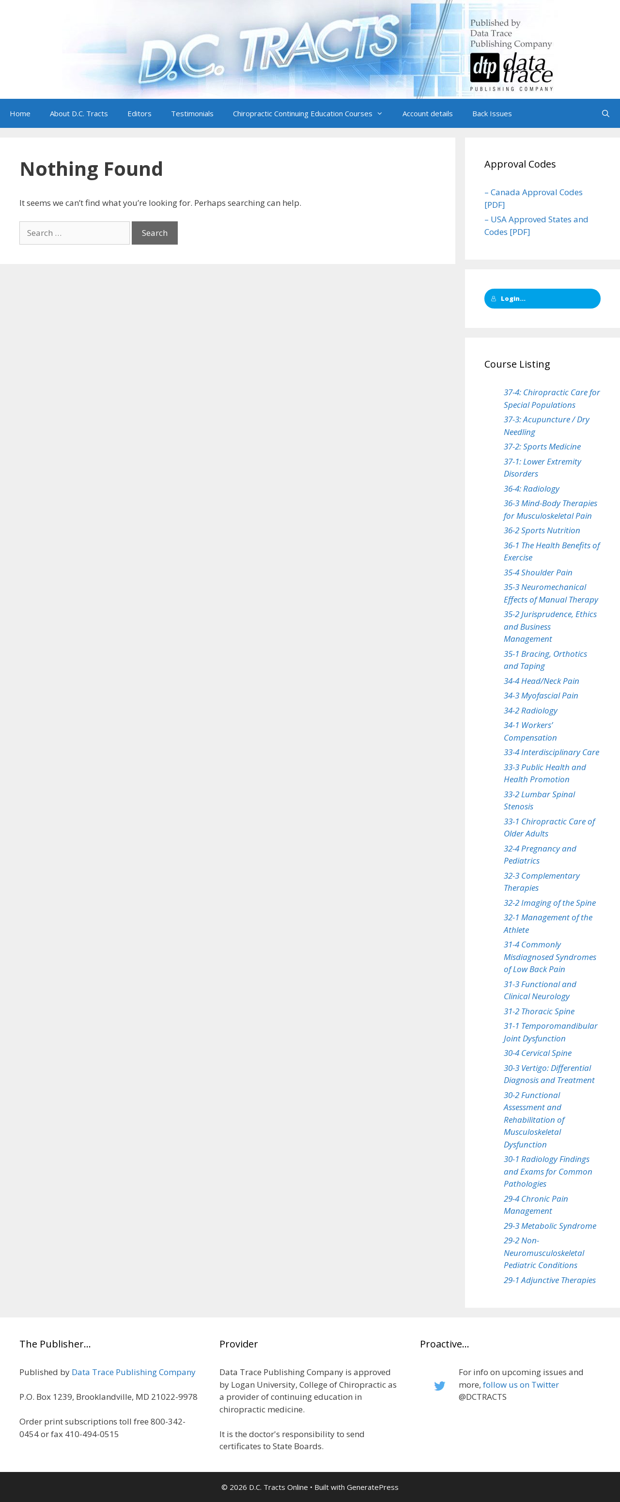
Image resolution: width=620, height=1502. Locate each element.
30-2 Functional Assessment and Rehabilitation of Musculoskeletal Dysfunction (534, 1119)
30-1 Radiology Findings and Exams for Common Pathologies (548, 1171)
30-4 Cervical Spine (538, 1052)
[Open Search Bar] (605, 113)
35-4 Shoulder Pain (538, 572)
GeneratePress (373, 1487)
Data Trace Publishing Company (134, 1372)
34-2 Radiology (531, 710)
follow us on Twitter (521, 1384)
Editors (139, 113)
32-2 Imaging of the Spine (550, 902)
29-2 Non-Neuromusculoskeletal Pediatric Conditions (544, 1252)
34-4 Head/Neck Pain (541, 680)
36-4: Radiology (531, 488)
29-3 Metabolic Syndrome (550, 1225)
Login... (508, 298)
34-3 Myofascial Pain (541, 695)
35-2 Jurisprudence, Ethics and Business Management (550, 626)
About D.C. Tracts (79, 113)
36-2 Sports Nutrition (542, 530)
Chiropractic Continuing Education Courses (313, 113)
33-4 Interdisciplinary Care (551, 752)
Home (20, 113)
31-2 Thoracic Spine (539, 1011)
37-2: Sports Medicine (542, 446)
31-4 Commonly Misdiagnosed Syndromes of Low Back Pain (550, 957)
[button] (382, 113)
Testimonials (192, 113)
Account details (428, 113)
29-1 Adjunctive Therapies (550, 1279)
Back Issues (492, 113)
